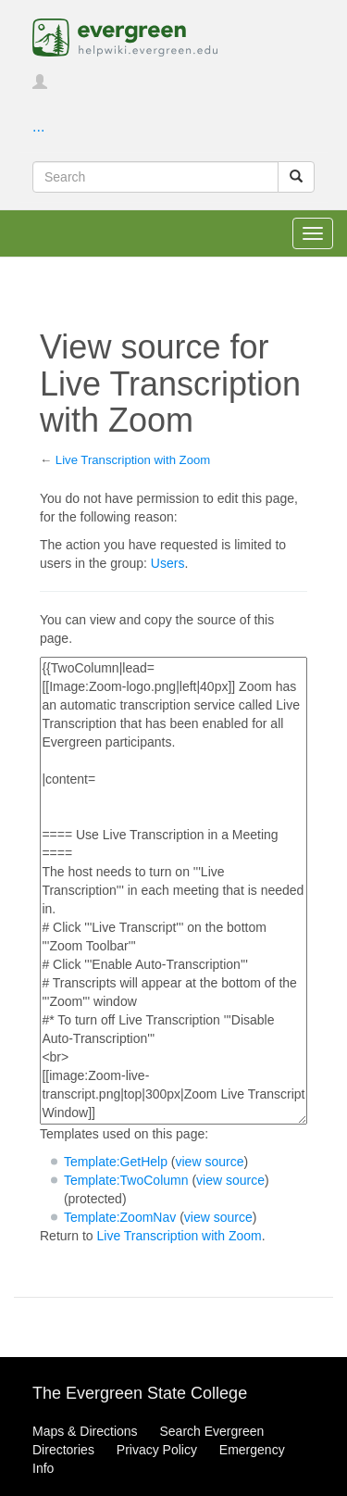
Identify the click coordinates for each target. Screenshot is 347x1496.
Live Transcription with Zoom (133, 460)
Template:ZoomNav (120, 1217)
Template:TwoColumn (126, 1180)
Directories (63, 1449)
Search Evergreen (211, 1431)
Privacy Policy (157, 1449)
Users (168, 563)
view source (210, 1161)
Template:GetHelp (115, 1161)
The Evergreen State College (139, 1393)
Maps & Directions (85, 1431)
